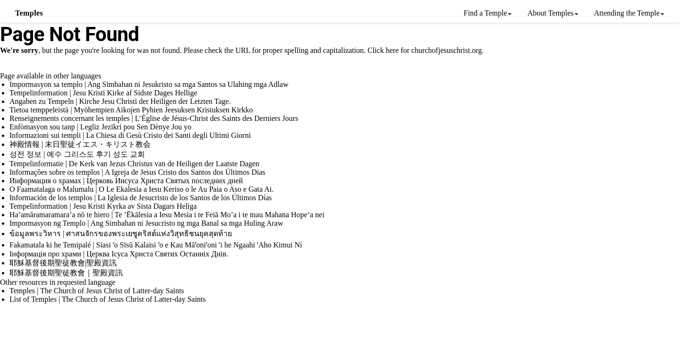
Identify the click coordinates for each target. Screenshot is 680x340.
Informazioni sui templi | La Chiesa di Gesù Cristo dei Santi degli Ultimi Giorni (130, 135)
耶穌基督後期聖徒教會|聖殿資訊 (63, 263)
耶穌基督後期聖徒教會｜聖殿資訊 (66, 273)
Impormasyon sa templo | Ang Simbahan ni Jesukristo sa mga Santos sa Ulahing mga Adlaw (149, 84)
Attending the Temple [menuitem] (627, 13)
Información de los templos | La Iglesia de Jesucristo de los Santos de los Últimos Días (140, 198)
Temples (29, 13)
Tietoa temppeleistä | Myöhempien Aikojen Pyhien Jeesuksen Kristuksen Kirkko (131, 110)
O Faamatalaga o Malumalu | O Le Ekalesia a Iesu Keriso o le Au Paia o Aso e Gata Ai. (141, 189)
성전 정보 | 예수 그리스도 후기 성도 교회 (77, 154)
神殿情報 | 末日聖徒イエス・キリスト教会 (80, 144)
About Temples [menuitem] (550, 13)
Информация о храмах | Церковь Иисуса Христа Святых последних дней (126, 181)
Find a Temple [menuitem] (485, 13)
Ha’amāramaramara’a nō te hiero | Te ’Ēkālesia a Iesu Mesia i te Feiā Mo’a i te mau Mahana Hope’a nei (166, 215)
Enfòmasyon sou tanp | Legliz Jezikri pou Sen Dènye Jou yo (100, 127)
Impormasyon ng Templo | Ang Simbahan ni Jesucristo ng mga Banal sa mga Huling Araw (146, 223)
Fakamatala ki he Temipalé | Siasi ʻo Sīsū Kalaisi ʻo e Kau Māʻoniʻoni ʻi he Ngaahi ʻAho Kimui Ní (155, 245)
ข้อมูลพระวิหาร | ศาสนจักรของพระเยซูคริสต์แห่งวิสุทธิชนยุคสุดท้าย (120, 234)
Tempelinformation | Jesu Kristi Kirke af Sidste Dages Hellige (103, 93)
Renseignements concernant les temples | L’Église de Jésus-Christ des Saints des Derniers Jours (153, 118)
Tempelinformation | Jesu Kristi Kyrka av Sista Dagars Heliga (103, 206)
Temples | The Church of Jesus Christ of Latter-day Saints (96, 291)
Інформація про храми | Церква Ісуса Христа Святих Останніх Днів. (118, 254)
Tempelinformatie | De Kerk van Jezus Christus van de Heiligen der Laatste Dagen (134, 164)
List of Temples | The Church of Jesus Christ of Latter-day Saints (107, 299)
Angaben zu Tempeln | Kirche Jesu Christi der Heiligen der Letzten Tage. (120, 101)
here (392, 50)
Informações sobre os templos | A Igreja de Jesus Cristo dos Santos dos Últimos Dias (137, 172)
